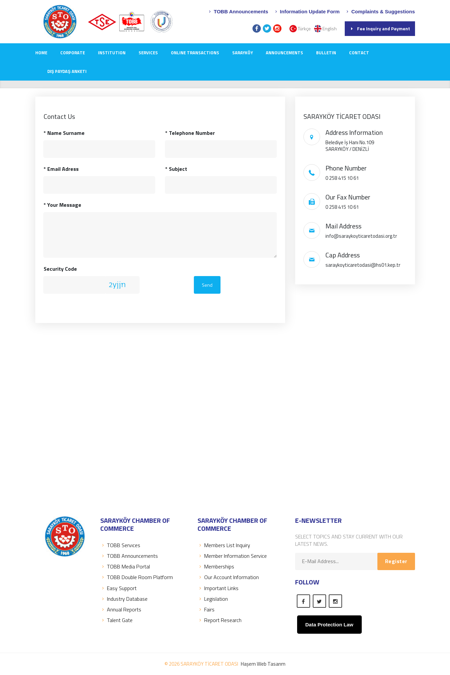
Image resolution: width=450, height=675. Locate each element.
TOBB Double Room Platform (136, 577)
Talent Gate (116, 620)
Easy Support (118, 588)
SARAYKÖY (242, 52)
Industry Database (124, 599)
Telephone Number (190, 133)
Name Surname (64, 133)
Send (207, 284)
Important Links (218, 588)
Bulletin (326, 52)
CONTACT (359, 52)
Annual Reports (120, 609)
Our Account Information (228, 577)
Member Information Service (232, 556)
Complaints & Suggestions (380, 11)
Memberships (216, 566)
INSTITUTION (112, 52)
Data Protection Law (329, 624)
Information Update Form (306, 11)
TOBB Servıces (120, 545)
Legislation (213, 599)
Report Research (219, 620)
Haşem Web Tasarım (263, 664)
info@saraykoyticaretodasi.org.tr (361, 236)
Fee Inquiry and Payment (380, 28)
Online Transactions (195, 52)
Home (41, 52)
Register (396, 561)
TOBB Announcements (238, 11)
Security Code (60, 269)
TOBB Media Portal (125, 566)
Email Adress (61, 169)
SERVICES (148, 52)
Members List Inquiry (224, 545)
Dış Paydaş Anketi (67, 71)
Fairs (206, 609)
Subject (176, 169)
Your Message (62, 205)
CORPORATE (72, 52)
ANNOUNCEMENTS (284, 52)
